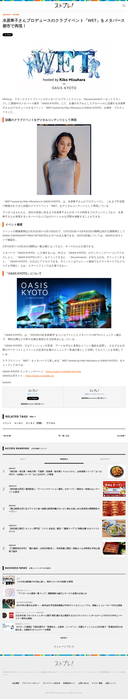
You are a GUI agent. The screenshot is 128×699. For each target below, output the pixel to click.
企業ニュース (110, 683)
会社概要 (15, 683)
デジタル (50, 423)
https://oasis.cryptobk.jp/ (39, 375)
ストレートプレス (64, 646)
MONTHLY (105, 459)
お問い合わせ (83, 683)
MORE (64, 638)
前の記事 (7, 436)
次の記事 (121, 436)
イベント (7, 423)
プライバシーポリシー (31, 683)
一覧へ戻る (64, 436)
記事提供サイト (69, 683)
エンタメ (18, 423)
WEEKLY (64, 459)
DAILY (23, 459)
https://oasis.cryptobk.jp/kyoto (63, 371)
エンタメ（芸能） (34, 423)
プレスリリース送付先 (51, 683)
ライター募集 (97, 683)
